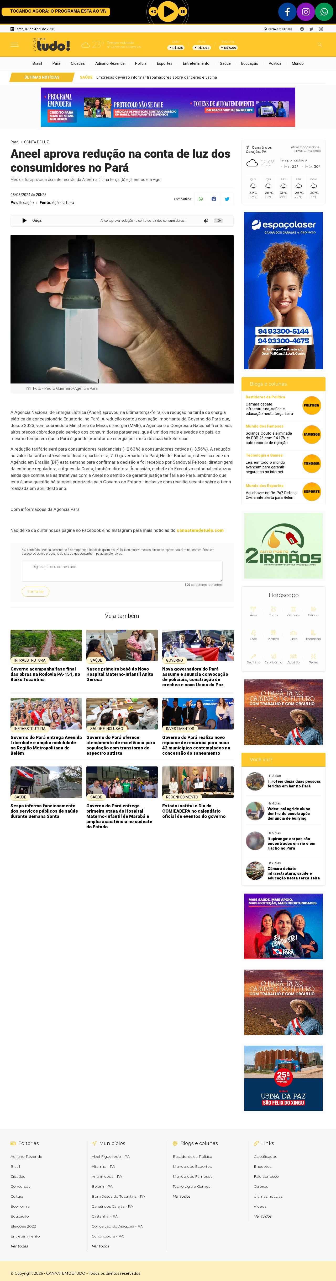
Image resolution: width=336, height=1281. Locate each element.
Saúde (225, 63)
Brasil (37, 63)
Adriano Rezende (110, 63)
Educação (249, 63)
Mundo (298, 63)
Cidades (78, 63)
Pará (56, 63)
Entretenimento (196, 63)
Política (275, 63)
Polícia (140, 63)
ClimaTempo (312, 151)
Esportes (164, 63)
